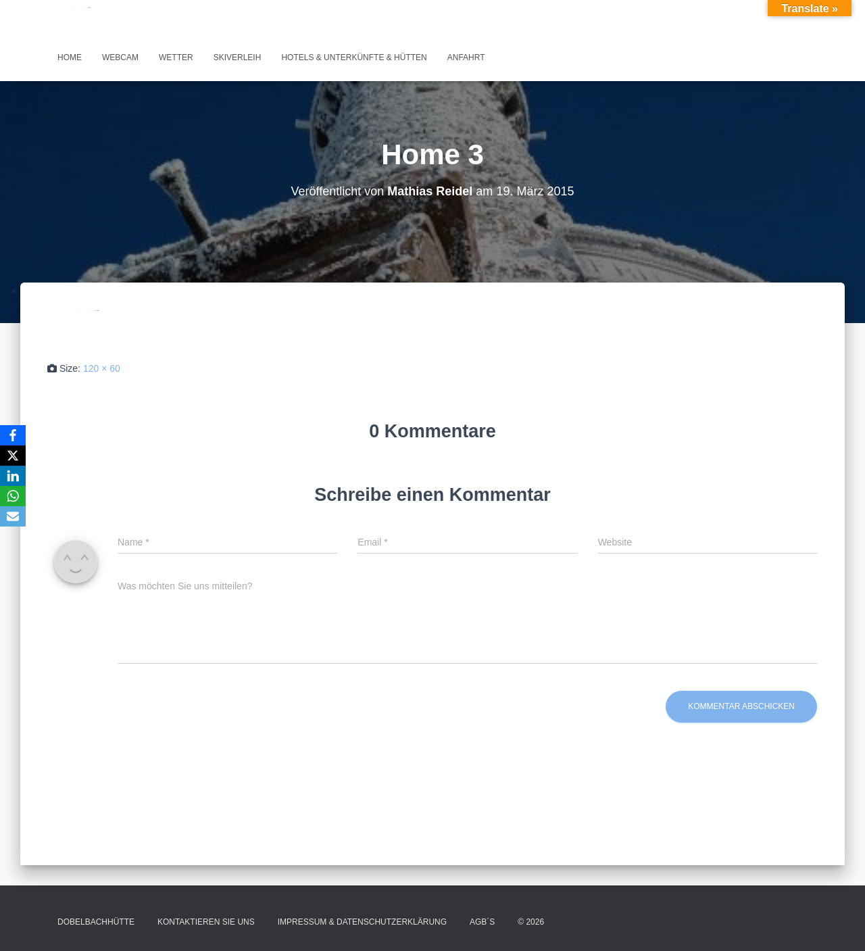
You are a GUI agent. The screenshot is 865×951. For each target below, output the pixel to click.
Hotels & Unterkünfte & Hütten (353, 57)
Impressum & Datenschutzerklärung (362, 922)
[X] (13, 455)
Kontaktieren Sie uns (206, 922)
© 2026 (531, 922)
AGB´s (482, 922)
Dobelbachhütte (95, 922)
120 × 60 (101, 368)
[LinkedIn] (13, 476)
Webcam (120, 57)
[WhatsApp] (13, 496)
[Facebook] (13, 435)
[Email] (13, 516)
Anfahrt (466, 57)
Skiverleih (238, 57)
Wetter (176, 57)
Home (69, 57)
